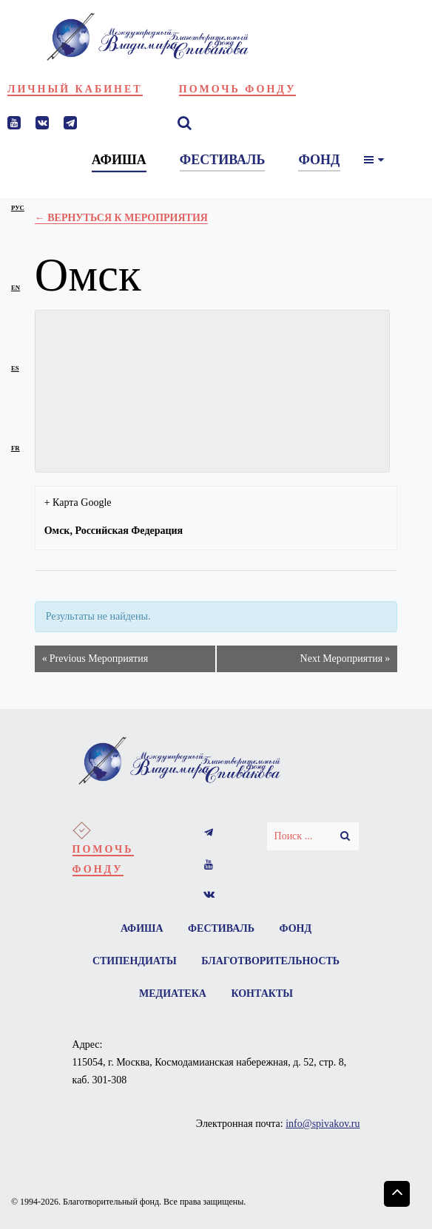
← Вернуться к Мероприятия (121, 217)
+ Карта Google (78, 502)
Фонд (296, 928)
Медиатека (172, 993)
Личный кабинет (75, 89)
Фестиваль (221, 928)
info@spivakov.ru (323, 1123)
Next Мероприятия (345, 659)
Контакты (262, 993)
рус (17, 207)
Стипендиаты (134, 960)
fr (15, 448)
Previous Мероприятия (95, 659)
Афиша (142, 928)
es (15, 368)
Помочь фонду (238, 89)
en (15, 287)
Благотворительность (270, 960)
